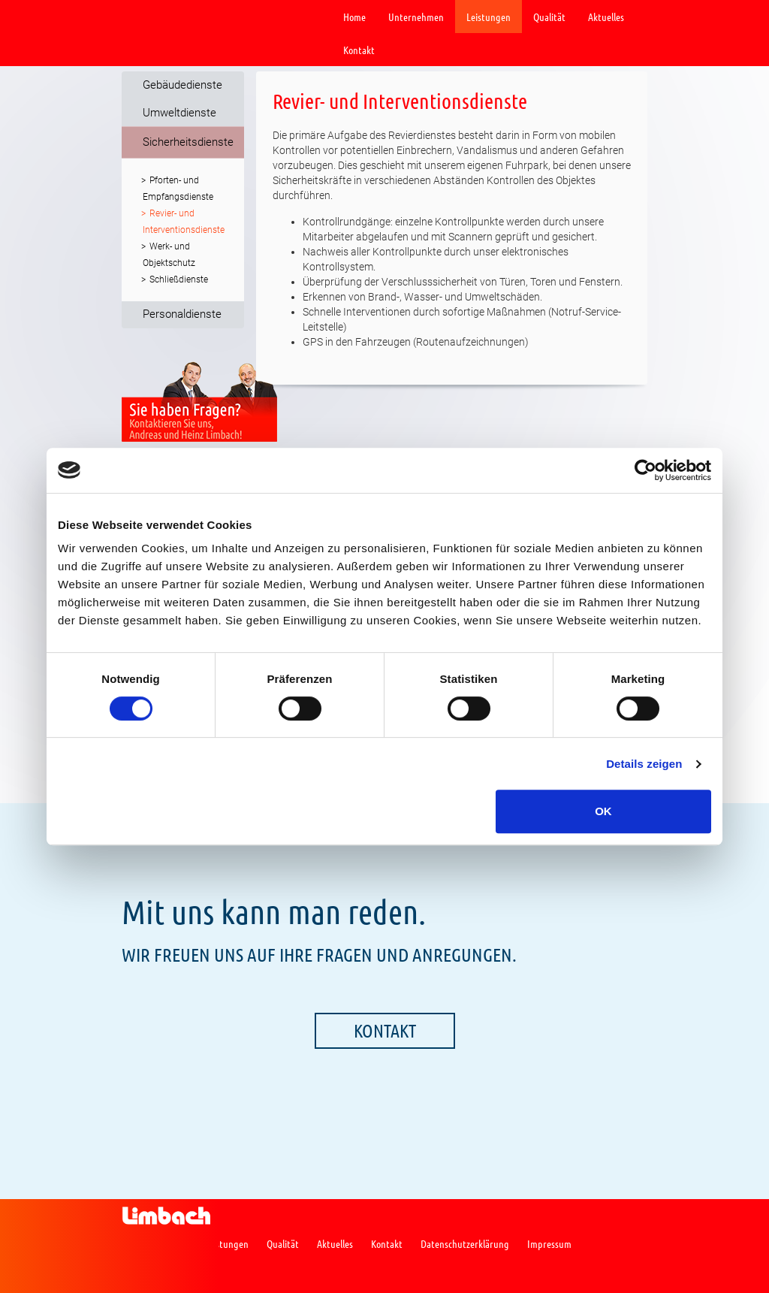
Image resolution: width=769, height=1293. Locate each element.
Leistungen (488, 16)
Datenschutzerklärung (465, 1243)
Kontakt (359, 49)
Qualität (549, 16)
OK (603, 811)
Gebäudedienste (182, 85)
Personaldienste (182, 314)
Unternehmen (416, 16)
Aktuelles (606, 16)
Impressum (549, 1243)
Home (354, 16)
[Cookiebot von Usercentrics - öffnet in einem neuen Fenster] (645, 470)
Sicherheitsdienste (188, 142)
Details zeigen (644, 763)
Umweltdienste (179, 112)
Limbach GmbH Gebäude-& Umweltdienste (166, 17)
